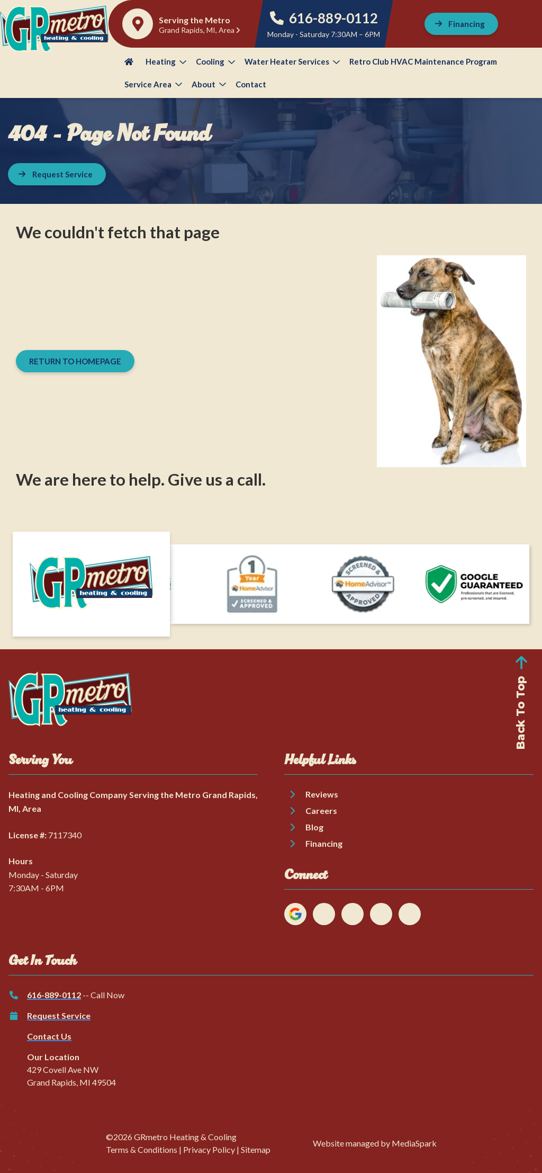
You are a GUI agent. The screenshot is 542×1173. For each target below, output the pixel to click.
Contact (251, 84)
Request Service (59, 1015)
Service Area (153, 84)
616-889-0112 (324, 18)
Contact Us (49, 1036)
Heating (166, 61)
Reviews (321, 794)
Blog (314, 827)
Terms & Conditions (141, 1149)
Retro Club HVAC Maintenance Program (423, 61)
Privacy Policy (209, 1149)
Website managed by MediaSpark (375, 1143)
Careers (321, 810)
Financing (323, 843)
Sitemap (255, 1149)
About (209, 84)
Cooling (215, 61)
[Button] (461, 24)
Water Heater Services (292, 61)
